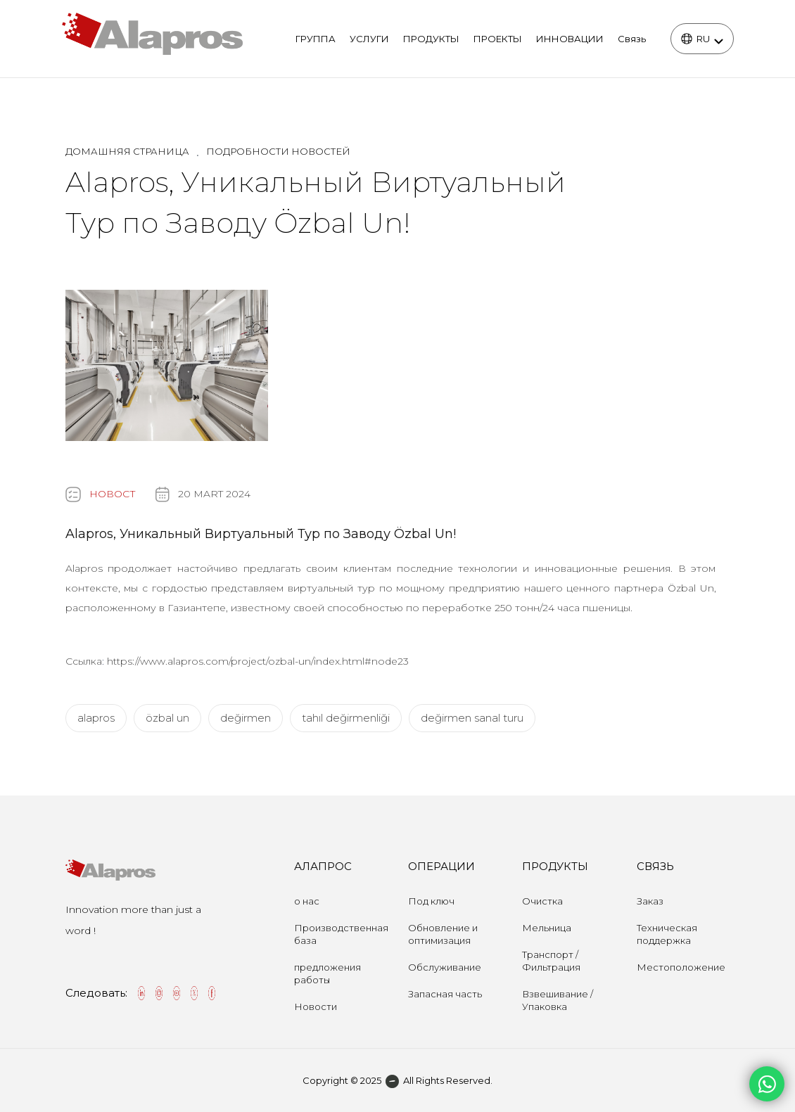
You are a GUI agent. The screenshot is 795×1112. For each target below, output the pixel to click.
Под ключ (431, 901)
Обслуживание (444, 967)
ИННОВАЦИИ (570, 38)
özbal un (167, 717)
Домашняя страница (127, 151)
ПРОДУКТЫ (431, 38)
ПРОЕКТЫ (497, 38)
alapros (96, 717)
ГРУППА (315, 38)
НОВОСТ (112, 493)
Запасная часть (445, 993)
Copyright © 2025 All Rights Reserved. (397, 1080)
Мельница (546, 927)
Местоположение (681, 967)
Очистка (542, 901)
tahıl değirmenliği (346, 717)
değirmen (245, 717)
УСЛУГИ (369, 38)
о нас (306, 901)
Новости (315, 1006)
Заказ (650, 901)
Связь (632, 38)
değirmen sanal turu (472, 717)
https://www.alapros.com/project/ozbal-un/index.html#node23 (258, 661)
